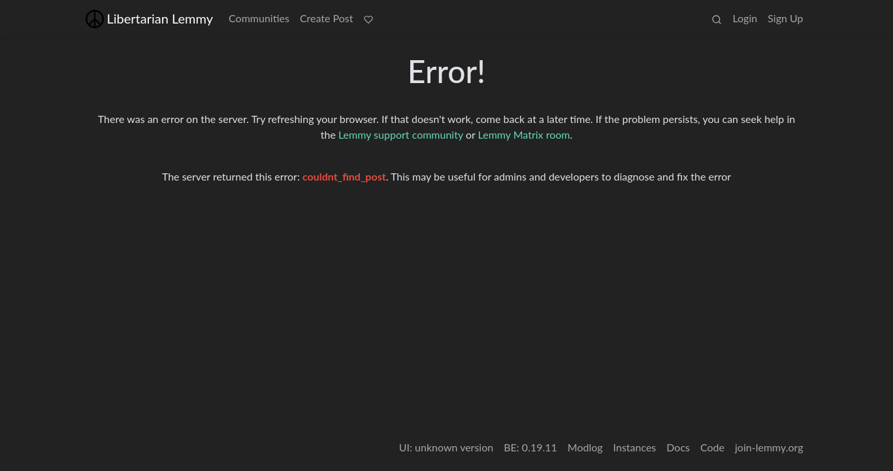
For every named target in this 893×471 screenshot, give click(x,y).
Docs (678, 447)
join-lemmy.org (769, 447)
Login (744, 18)
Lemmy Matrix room (524, 134)
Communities (259, 18)
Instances (635, 447)
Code (712, 447)
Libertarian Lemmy (149, 18)
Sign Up (785, 18)
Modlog (585, 447)
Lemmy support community (400, 134)
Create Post (326, 18)
